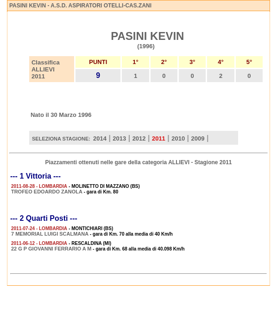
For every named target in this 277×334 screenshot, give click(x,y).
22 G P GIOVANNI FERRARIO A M (51, 248)
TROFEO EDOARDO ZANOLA (46, 191)
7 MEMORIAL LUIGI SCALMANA (49, 234)
